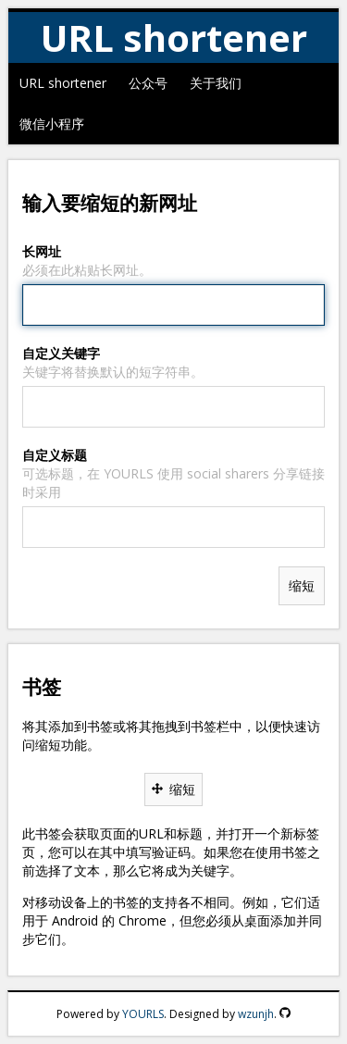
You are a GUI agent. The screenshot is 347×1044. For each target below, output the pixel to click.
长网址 (41, 251)
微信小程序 (51, 123)
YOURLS (143, 1014)
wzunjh (256, 1014)
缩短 (173, 789)
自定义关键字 (61, 353)
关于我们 (216, 83)
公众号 (148, 83)
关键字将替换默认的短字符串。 (113, 371)
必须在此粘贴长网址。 (87, 270)
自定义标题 (54, 455)
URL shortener (62, 83)
